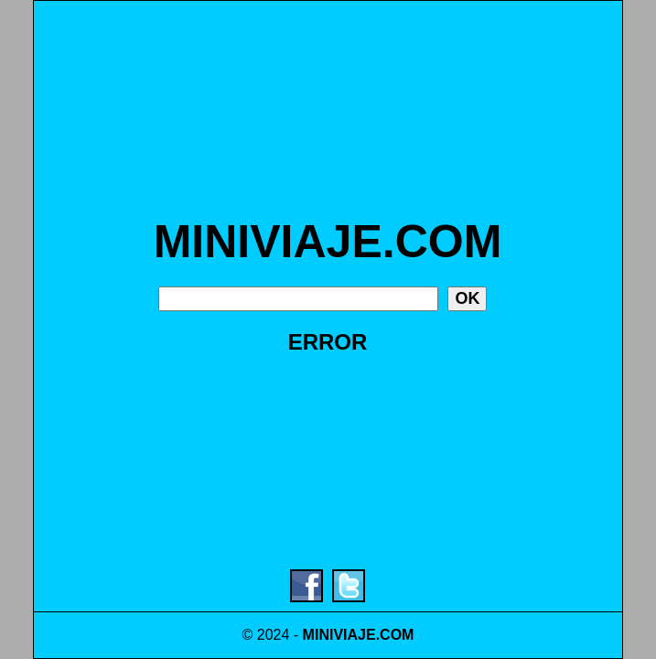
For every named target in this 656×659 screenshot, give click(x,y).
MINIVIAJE (339, 635)
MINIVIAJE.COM (328, 241)
